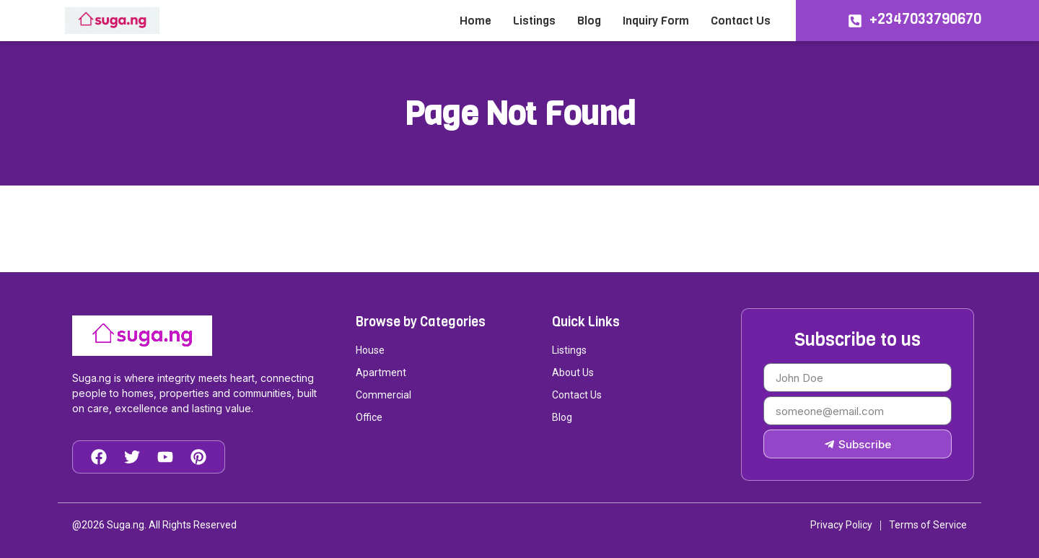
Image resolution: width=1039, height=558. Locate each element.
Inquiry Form (656, 20)
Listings (534, 20)
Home (475, 20)
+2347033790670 (925, 19)
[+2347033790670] (855, 21)
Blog (589, 20)
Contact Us (741, 20)
